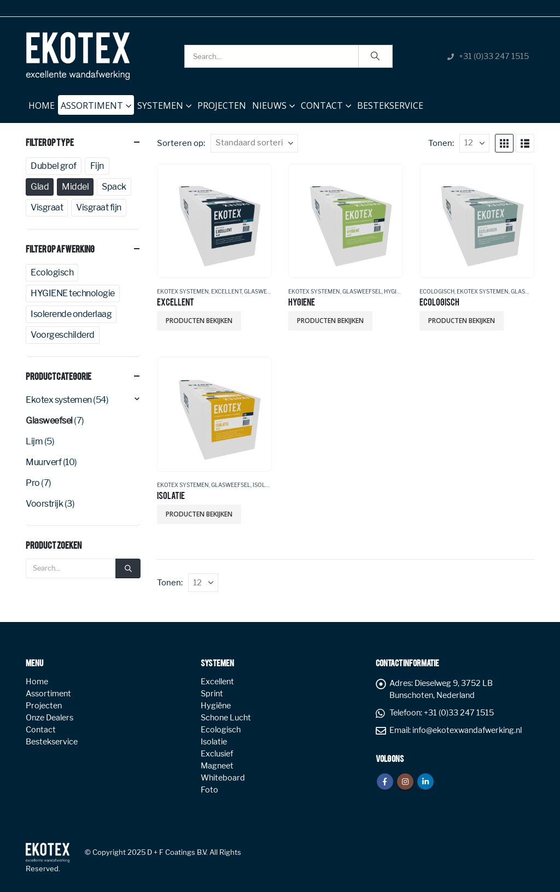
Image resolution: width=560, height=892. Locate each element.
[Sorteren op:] (254, 143)
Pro (33, 483)
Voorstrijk (44, 503)
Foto (209, 790)
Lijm (34, 441)
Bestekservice (390, 105)
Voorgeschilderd (63, 335)
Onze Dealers (49, 718)
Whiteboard (223, 778)
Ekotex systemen (183, 291)
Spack (114, 186)
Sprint (212, 694)
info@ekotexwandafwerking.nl (467, 730)
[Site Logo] (78, 56)
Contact (322, 105)
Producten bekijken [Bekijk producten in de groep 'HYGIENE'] (330, 320)
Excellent (226, 291)
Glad (40, 186)
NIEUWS (269, 105)
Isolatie (265, 485)
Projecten (221, 105)
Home (41, 103)
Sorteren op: (181, 143)
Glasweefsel (263, 291)
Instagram (405, 781)
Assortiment (92, 105)
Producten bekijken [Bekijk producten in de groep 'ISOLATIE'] (199, 514)
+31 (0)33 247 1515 (494, 56)
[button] (504, 143)
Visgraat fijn (98, 207)
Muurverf (43, 462)
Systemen (160, 105)
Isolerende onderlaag (71, 314)
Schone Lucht (226, 718)
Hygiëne (395, 291)
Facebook (385, 781)
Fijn (97, 166)
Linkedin (425, 781)
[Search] (376, 56)
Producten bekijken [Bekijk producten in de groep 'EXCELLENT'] (199, 320)
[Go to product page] (214, 220)
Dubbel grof (54, 166)
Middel (75, 186)
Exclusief (217, 754)
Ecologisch (436, 291)
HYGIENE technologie (73, 293)
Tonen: (441, 143)
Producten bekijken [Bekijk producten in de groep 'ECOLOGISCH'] (461, 320)
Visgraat (47, 207)
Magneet (217, 766)
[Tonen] (474, 143)
